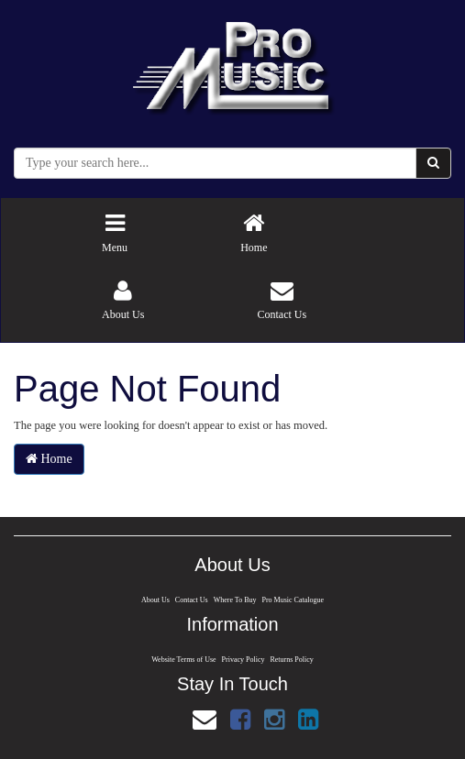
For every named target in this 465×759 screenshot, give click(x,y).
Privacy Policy (243, 659)
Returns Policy (293, 659)
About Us (152, 600)
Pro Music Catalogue (295, 600)
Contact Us (190, 600)
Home (49, 459)
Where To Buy (235, 600)
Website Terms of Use (182, 659)
